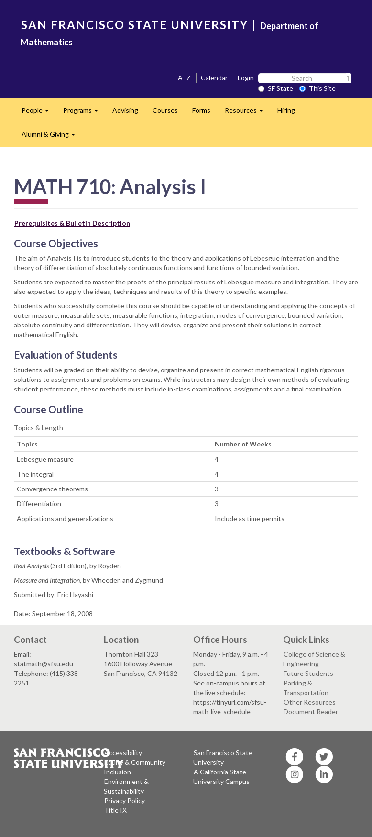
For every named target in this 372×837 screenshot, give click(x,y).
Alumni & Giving (52, 137)
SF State (275, 88)
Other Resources (310, 702)
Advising (125, 110)
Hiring (286, 110)
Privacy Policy (124, 800)
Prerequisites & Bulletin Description (72, 223)
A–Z (184, 78)
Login (246, 78)
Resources (247, 113)
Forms (201, 110)
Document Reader (311, 711)
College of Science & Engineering (314, 659)
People (39, 113)
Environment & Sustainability (126, 786)
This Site (317, 88)
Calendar (214, 78)
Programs (84, 113)
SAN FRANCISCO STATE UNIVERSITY (134, 25)
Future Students (308, 673)
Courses (165, 110)
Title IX (115, 810)
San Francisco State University (222, 757)
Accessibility (123, 753)
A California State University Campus (221, 776)
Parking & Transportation (305, 687)
